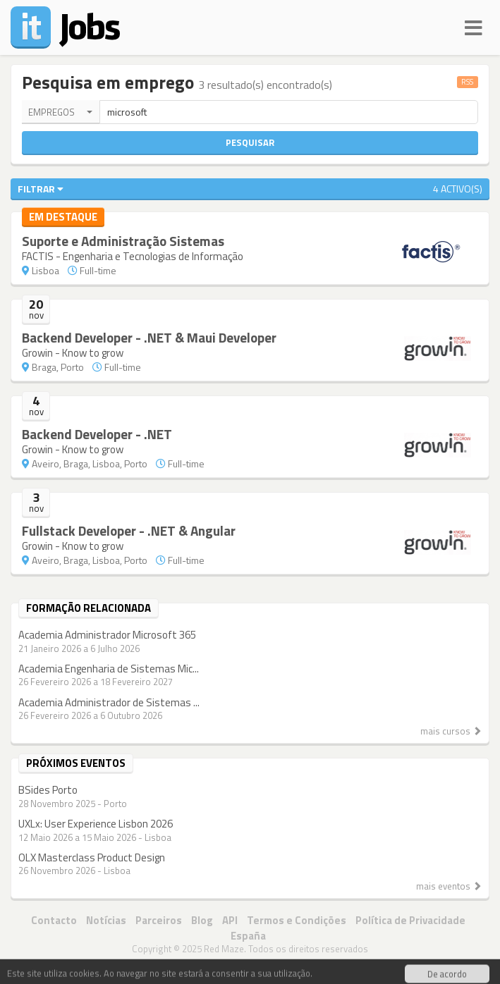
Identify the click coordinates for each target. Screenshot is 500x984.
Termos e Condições (296, 920)
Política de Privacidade (410, 920)
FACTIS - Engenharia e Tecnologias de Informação (132, 256)
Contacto (54, 920)
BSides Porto (48, 790)
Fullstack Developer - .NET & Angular (129, 530)
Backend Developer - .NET (97, 434)
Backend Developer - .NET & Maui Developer (149, 337)
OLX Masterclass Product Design (91, 857)
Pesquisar (250, 142)
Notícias (106, 920)
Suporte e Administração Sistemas (123, 240)
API (230, 920)
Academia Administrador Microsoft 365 (107, 635)
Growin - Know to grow (72, 353)
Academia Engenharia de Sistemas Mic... (108, 668)
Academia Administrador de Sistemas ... (109, 702)
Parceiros (158, 920)
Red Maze (224, 949)
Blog (202, 920)
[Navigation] (473, 25)
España (248, 936)
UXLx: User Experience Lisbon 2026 (95, 824)
